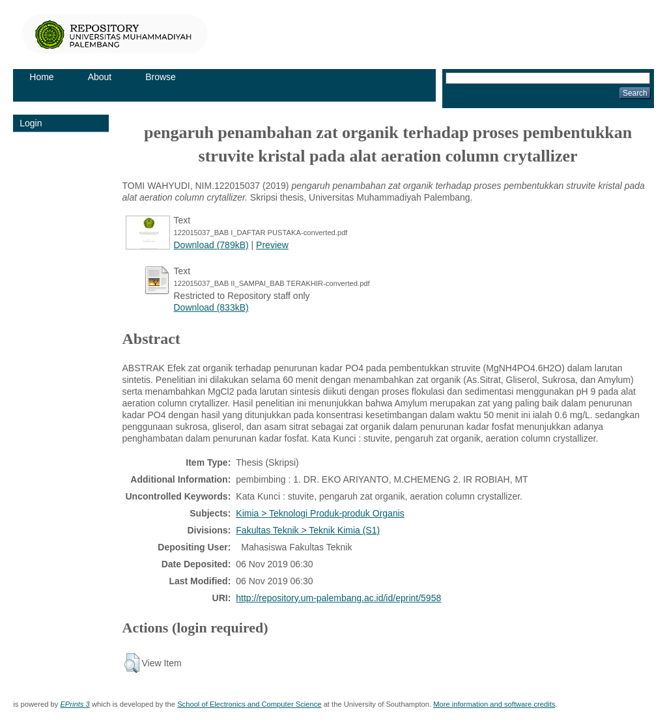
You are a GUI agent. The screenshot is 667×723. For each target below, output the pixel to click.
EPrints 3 (74, 704)
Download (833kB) (211, 307)
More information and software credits (494, 704)
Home (41, 77)
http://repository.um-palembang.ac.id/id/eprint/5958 (338, 598)
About (100, 77)
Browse (160, 77)
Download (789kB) (211, 245)
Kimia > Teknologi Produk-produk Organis (320, 513)
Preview (272, 245)
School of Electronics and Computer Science (249, 704)
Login (31, 123)
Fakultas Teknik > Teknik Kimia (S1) (308, 530)
